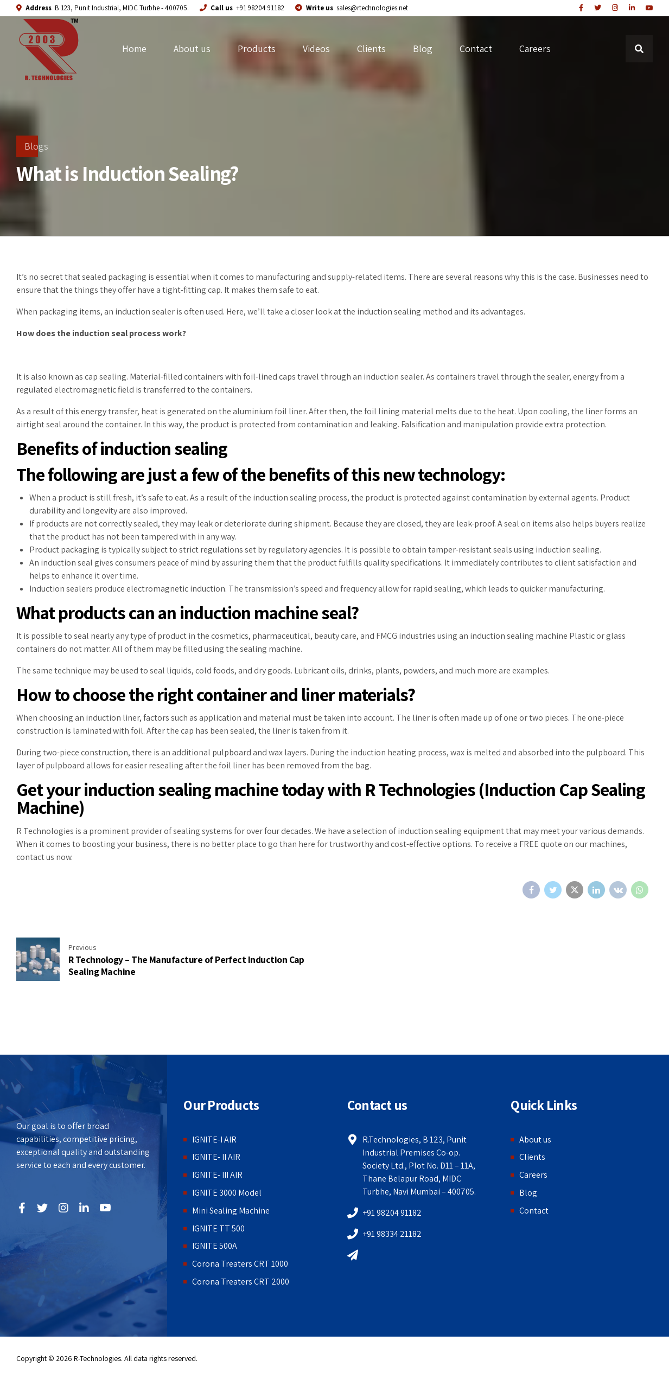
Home (134, 48)
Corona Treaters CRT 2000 (240, 1281)
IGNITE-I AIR (214, 1139)
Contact (476, 48)
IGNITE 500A (214, 1245)
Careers (535, 48)
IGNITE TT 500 (218, 1228)
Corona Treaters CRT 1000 (240, 1263)
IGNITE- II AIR (216, 1157)
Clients (371, 48)
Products (257, 48)
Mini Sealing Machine (231, 1210)
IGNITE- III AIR (217, 1174)
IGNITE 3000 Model (227, 1192)
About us (192, 48)
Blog (422, 48)
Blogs (36, 146)
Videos (316, 48)
